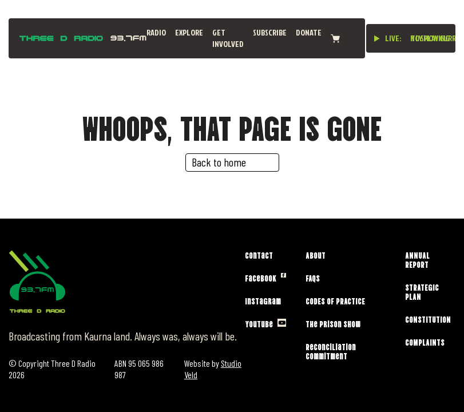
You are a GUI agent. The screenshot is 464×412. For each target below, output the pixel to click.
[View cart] (335, 38)
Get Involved (228, 38)
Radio (156, 32)
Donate (309, 32)
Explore (189, 32)
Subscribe (270, 32)
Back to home (219, 162)
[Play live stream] (377, 38)
